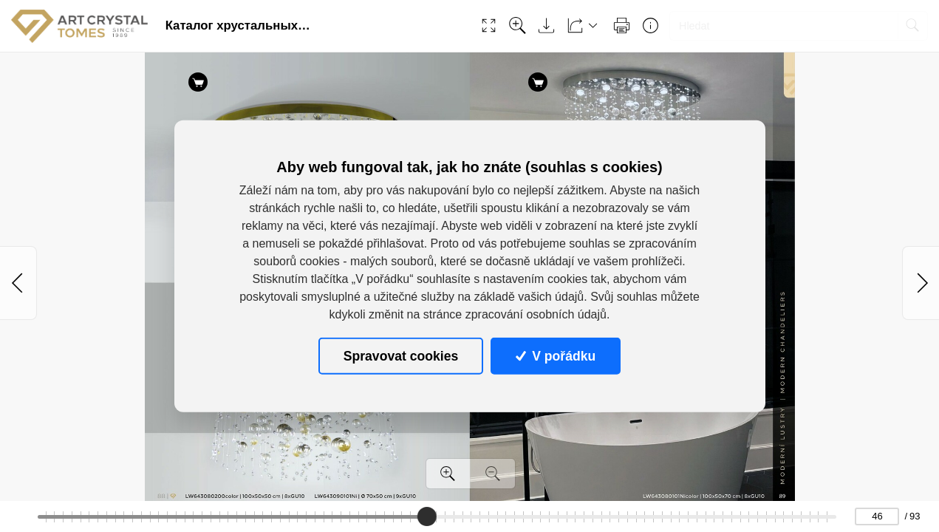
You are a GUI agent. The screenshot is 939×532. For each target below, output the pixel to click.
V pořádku (555, 355)
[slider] (427, 516)
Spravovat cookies (401, 355)
